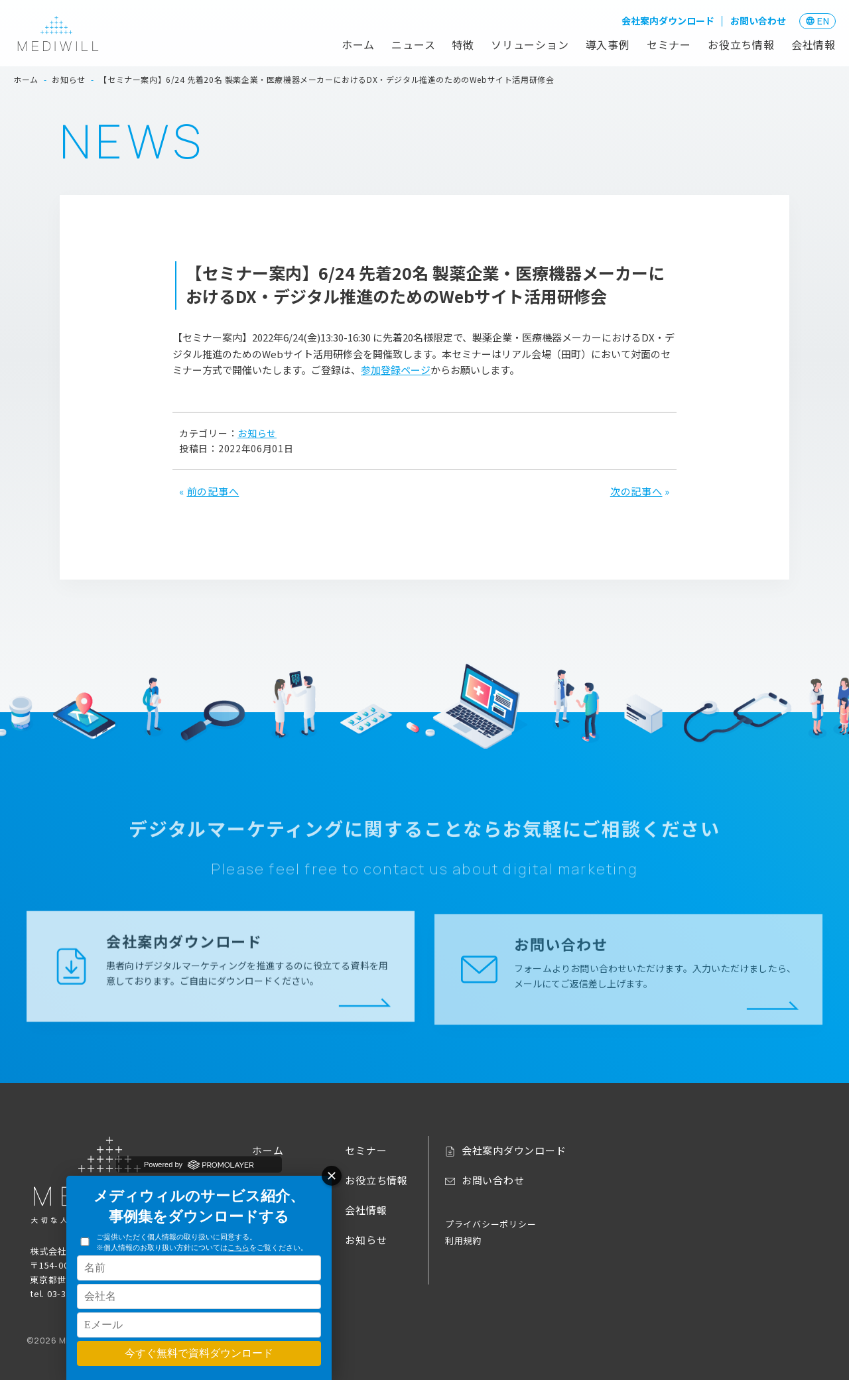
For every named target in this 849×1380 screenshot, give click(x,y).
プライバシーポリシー (491, 1224)
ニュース (413, 44)
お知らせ (257, 433)
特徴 (463, 44)
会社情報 (813, 44)
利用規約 (463, 1240)
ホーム (358, 44)
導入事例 (608, 44)
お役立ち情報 (741, 44)
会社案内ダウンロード (667, 20)
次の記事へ (636, 491)
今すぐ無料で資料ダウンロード (199, 1353)
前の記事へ (213, 491)
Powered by (199, 1164)
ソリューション (530, 44)
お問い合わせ (758, 20)
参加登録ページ (395, 370)
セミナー (669, 44)
